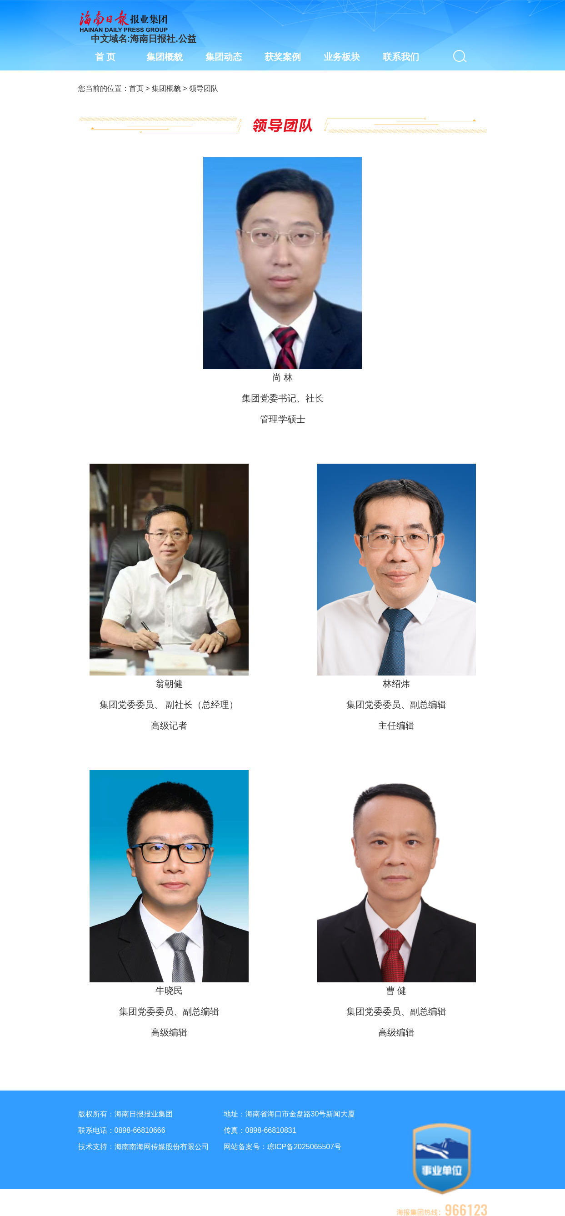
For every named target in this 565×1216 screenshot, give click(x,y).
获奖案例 (283, 57)
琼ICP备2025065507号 (304, 1147)
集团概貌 (166, 88)
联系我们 (401, 57)
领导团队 (203, 88)
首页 (136, 88)
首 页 (105, 57)
